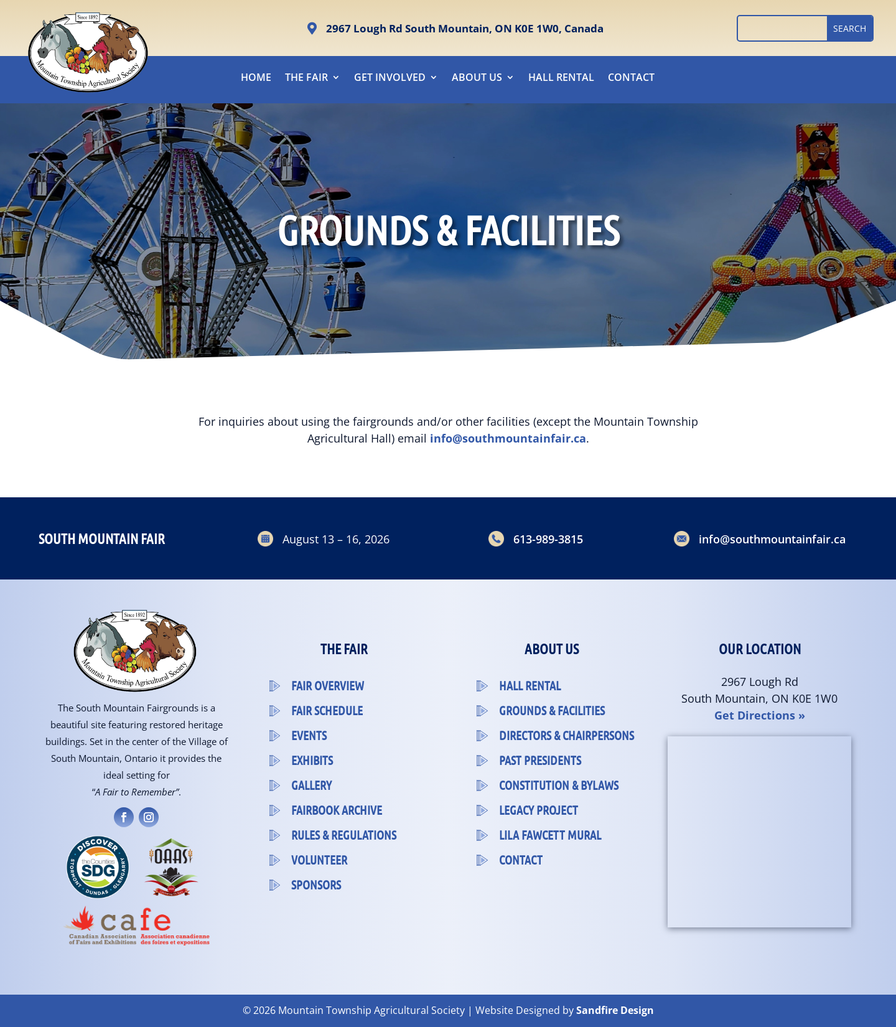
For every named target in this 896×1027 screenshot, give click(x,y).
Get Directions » (759, 715)
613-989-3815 (548, 539)
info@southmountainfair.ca (772, 539)
